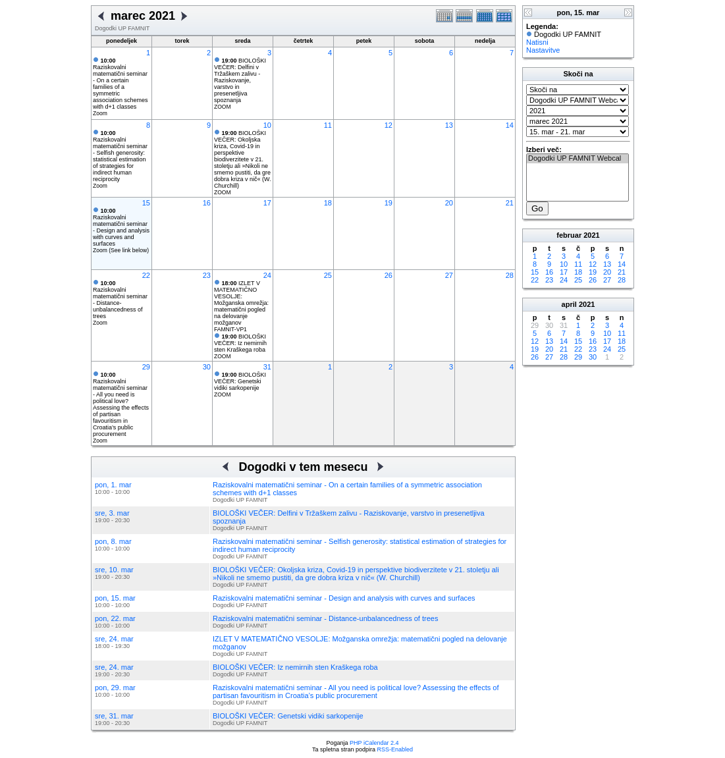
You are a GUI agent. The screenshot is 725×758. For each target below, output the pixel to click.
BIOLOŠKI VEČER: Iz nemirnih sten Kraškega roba (240, 343)
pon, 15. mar (115, 598)
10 (267, 125)
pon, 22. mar (115, 618)
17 (267, 203)
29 (146, 367)
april (569, 304)
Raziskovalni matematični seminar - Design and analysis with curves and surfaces (121, 227)
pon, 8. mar (113, 541)
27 (449, 275)
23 (207, 275)
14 (510, 125)
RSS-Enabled (395, 749)
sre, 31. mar (114, 716)
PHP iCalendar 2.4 (374, 743)
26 (388, 275)
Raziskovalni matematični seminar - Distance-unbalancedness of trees (120, 299)
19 (388, 203)
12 (388, 125)
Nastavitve (543, 50)
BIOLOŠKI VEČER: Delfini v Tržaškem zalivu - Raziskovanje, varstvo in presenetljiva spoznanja (240, 80)
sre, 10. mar (114, 570)
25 (328, 275)
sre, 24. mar (114, 639)
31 (267, 367)
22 (146, 275)
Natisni (537, 42)
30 (207, 367)
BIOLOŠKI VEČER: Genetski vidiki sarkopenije (240, 381)
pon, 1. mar (113, 485)
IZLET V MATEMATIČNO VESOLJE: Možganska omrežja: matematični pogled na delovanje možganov (241, 303)
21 (510, 203)
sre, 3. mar (112, 513)
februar (568, 235)
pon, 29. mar (115, 687)
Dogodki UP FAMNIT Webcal (577, 158)
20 (449, 203)
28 (510, 275)
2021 (591, 235)
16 (207, 203)
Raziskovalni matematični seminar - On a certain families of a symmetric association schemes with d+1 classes (120, 83)
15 (146, 203)
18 (328, 203)
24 (267, 275)
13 (449, 125)
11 (328, 125)
